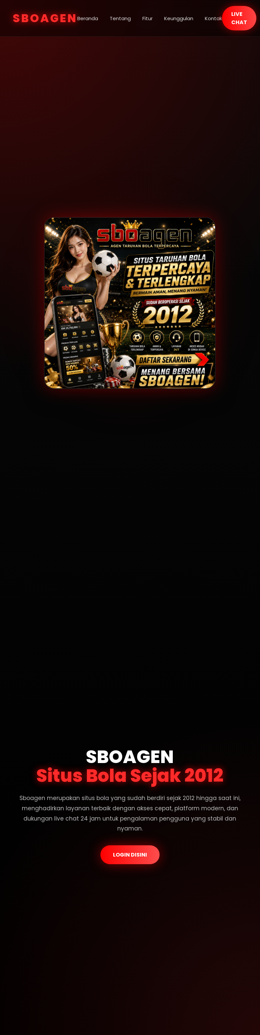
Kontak (213, 18)
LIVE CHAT (239, 18)
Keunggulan (178, 18)
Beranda (87, 18)
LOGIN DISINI (130, 855)
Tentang (120, 18)
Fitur (147, 18)
